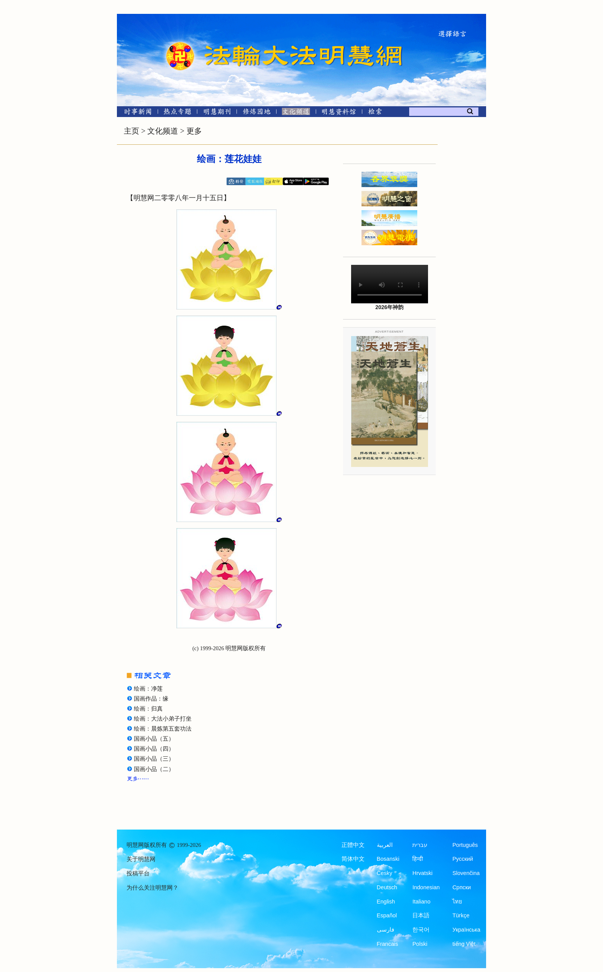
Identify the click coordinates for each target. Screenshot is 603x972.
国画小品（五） (154, 739)
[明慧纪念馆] (338, 113)
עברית (419, 845)
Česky (384, 873)
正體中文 (353, 845)
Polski (419, 944)
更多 (194, 131)
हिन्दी (417, 859)
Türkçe (460, 915)
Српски (461, 887)
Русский (462, 859)
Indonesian (426, 887)
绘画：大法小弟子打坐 (163, 719)
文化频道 (162, 131)
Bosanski (388, 859)
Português (465, 845)
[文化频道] (296, 113)
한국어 (421, 930)
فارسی (385, 930)
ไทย (457, 901)
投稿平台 (138, 873)
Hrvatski (422, 873)
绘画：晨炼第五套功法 (163, 729)
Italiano (421, 901)
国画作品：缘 (151, 699)
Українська (466, 930)
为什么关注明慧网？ (152, 888)
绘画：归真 (148, 709)
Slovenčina (466, 873)
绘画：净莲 (148, 689)
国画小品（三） (154, 759)
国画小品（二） (154, 769)
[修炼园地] (256, 113)
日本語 (421, 915)
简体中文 (353, 859)
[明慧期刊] (217, 113)
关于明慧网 (141, 859)
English (386, 901)
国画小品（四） (154, 749)
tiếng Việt (463, 944)
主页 (131, 131)
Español (387, 915)
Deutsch (387, 887)
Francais (387, 944)
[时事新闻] (135, 113)
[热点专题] (177, 113)
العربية (385, 845)
